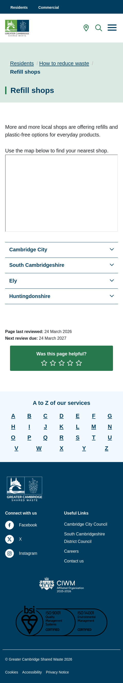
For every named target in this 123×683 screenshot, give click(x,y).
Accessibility (32, 672)
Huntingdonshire (29, 296)
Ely (13, 281)
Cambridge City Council (85, 524)
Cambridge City (28, 249)
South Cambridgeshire (36, 265)
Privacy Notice (57, 672)
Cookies (11, 672)
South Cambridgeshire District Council (84, 538)
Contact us (74, 561)
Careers (71, 551)
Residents (22, 63)
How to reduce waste (64, 63)
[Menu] (112, 28)
